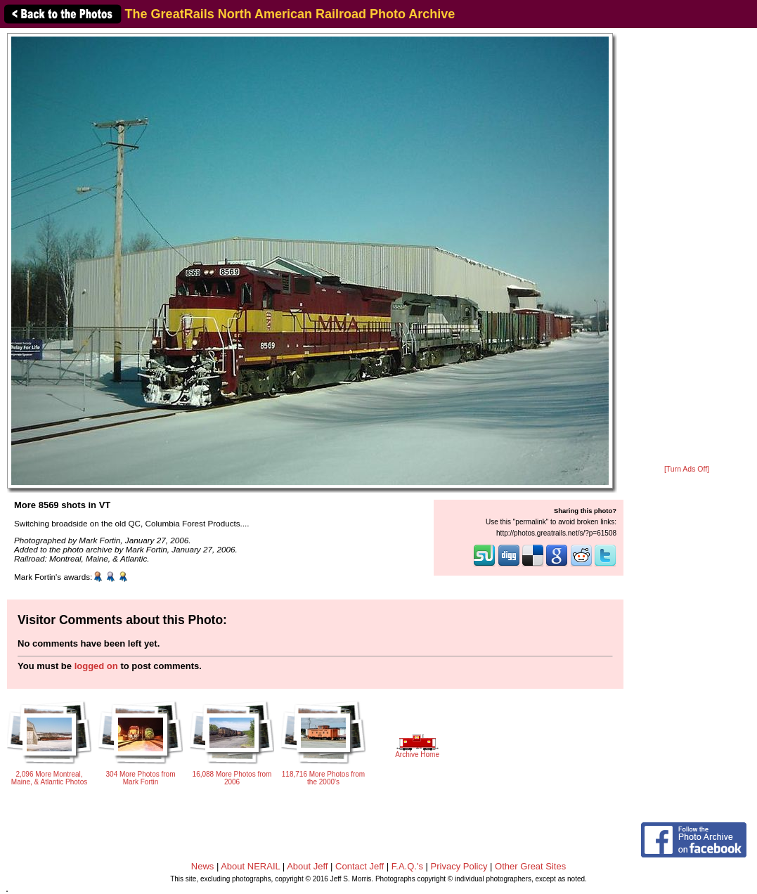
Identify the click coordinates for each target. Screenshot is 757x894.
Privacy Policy (459, 866)
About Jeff (307, 866)
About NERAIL (250, 866)
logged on (96, 666)
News (202, 866)
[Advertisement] (686, 247)
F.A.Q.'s (407, 866)
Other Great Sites (530, 866)
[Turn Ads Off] (686, 469)
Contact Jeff (359, 866)
